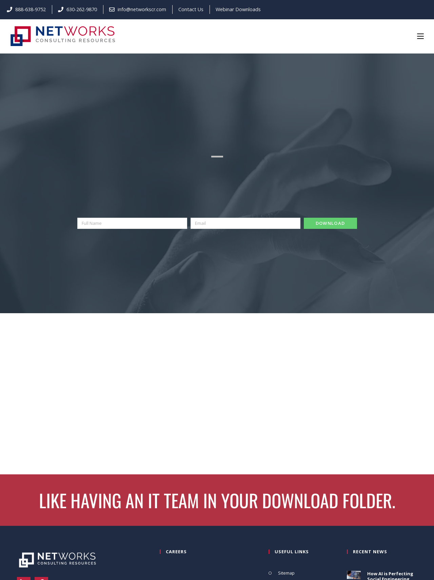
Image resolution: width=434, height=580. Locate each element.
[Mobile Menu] (420, 36)
